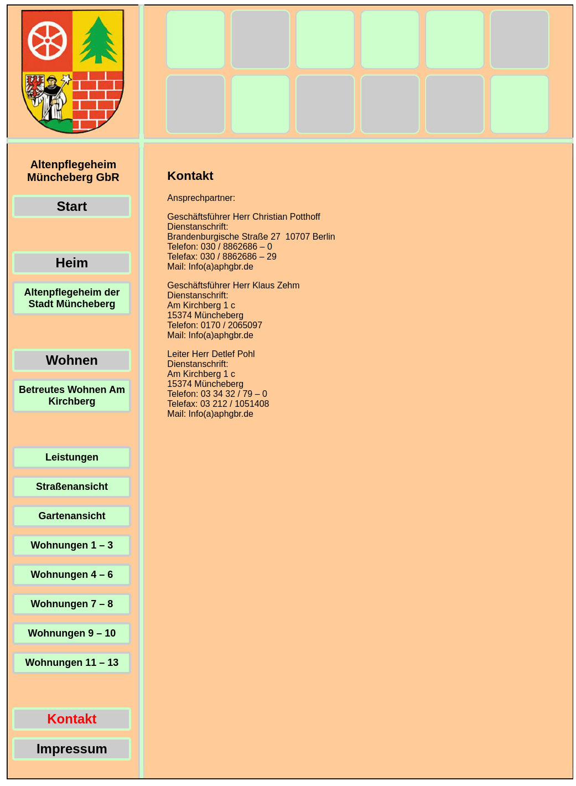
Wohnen (72, 360)
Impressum (72, 748)
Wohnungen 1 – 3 (72, 545)
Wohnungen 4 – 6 (72, 574)
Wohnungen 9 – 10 (72, 633)
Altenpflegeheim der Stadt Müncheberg (72, 298)
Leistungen (71, 457)
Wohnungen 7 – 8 (72, 603)
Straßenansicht (72, 486)
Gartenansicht (71, 515)
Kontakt (71, 718)
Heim (72, 262)
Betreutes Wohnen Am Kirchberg (72, 395)
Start (72, 206)
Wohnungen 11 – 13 (72, 662)
